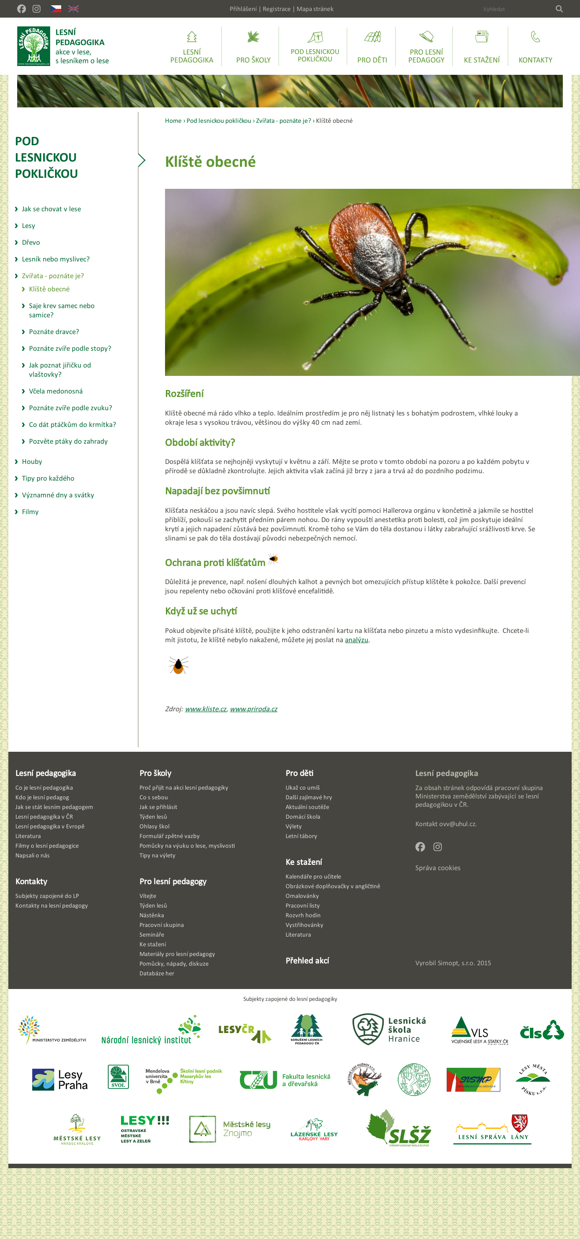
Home (173, 120)
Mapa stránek (315, 8)
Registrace (277, 8)
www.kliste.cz (205, 708)
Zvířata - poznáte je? (283, 120)
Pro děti (299, 773)
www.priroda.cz (253, 708)
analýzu (356, 639)
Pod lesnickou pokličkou (46, 156)
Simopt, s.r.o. (456, 963)
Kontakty (31, 881)
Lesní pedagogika (45, 773)
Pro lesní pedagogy (172, 881)
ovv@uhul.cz (457, 824)
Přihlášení (243, 8)
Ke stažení (304, 862)
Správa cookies (438, 867)
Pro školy (155, 773)
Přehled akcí (307, 960)
